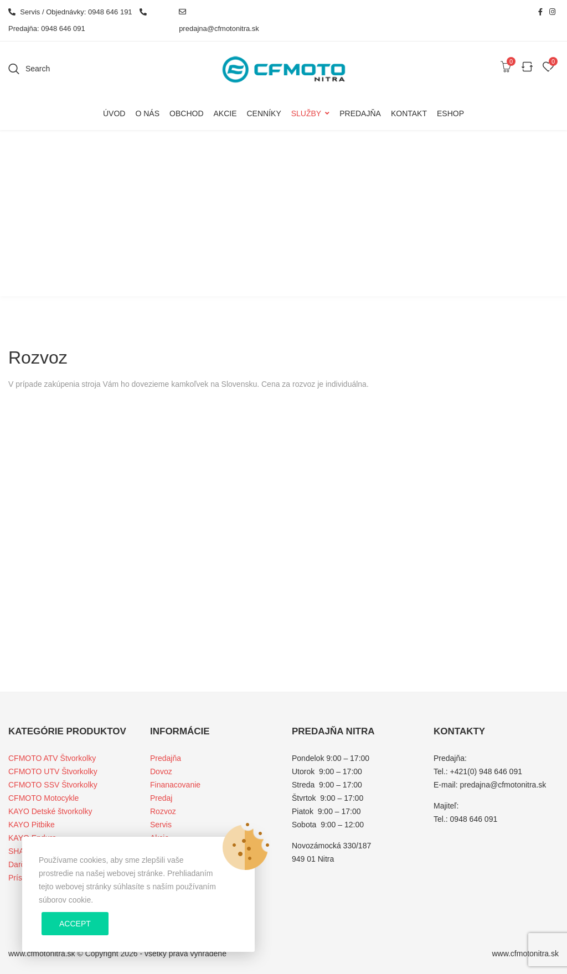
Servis (161, 824)
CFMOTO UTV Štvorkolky (52, 771)
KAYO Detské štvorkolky (50, 811)
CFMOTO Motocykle (43, 798)
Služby (306, 113)
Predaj (161, 798)
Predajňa (360, 113)
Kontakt (409, 113)
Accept (75, 923)
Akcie (224, 113)
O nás (147, 113)
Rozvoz (163, 811)
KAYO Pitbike (31, 824)
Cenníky (264, 113)
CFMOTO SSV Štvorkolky (52, 784)
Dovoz (161, 771)
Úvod (114, 113)
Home (272, 230)
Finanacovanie (175, 784)
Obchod (186, 113)
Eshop (450, 113)
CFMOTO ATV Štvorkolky (52, 758)
